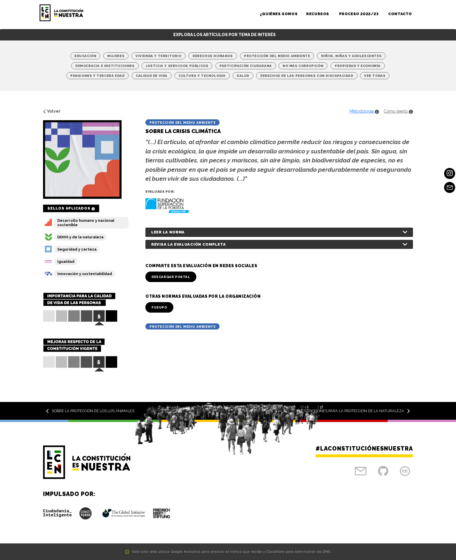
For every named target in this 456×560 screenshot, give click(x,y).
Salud (243, 76)
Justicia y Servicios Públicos (177, 66)
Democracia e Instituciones (105, 66)
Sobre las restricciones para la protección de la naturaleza (344, 411)
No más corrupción (303, 66)
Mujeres (115, 56)
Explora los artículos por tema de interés (224, 34)
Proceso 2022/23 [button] (359, 14)
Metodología (364, 111)
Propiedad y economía (358, 66)
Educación (85, 56)
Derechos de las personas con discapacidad (306, 76)
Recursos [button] (318, 14)
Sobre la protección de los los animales (90, 411)
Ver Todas (374, 76)
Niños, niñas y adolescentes (351, 56)
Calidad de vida (152, 76)
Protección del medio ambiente (277, 56)
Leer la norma (168, 232)
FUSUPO (159, 307)
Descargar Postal (171, 277)
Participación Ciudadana (246, 66)
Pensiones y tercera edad (97, 76)
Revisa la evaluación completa (188, 244)
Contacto (400, 14)
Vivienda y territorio (158, 56)
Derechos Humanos (213, 56)
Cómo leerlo (398, 111)
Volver (51, 111)
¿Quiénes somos (279, 14)
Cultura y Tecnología (202, 76)
